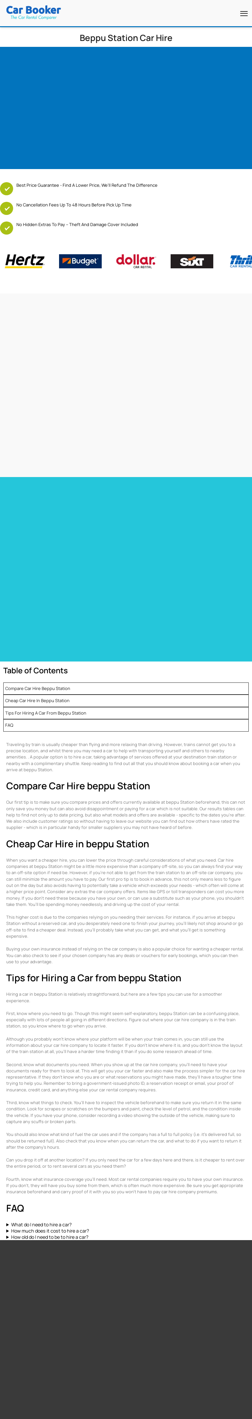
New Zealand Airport (83, 1300)
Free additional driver (22, 1226)
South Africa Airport (82, 1291)
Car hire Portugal (20, 575)
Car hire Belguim (142, 567)
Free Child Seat (16, 1251)
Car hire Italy (15, 584)
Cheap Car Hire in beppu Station (37, 653)
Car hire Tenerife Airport (150, 520)
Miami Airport (138, 1234)
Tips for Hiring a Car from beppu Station (45, 666)
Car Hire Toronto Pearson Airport (36, 512)
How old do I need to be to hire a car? (49, 1190)
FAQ (9, 678)
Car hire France (18, 558)
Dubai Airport (138, 1259)
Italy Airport (75, 1316)
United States (77, 1283)
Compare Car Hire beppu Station (37, 641)
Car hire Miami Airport (24, 503)
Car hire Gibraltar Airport (150, 529)
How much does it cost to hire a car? (50, 1183)
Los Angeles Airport (143, 1251)
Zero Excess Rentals (21, 1259)
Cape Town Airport (142, 1226)
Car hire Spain (17, 567)
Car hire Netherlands (147, 575)
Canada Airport (78, 1308)
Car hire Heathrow (21, 520)
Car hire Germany (143, 558)
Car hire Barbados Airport (151, 503)
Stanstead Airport (142, 1242)
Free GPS (11, 1234)
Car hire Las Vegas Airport (29, 529)
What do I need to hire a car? (41, 1177)
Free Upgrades (16, 1242)
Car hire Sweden (142, 584)
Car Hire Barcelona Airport (152, 512)
